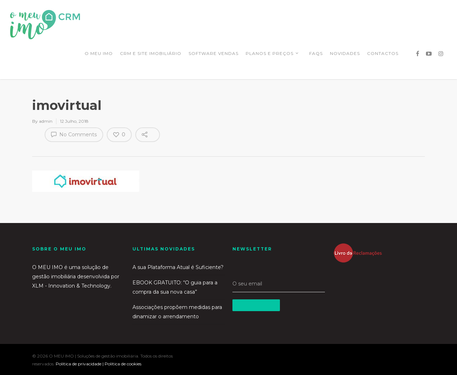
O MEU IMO (99, 53)
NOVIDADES (345, 53)
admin (45, 121)
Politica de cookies (123, 363)
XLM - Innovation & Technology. (71, 286)
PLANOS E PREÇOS (272, 54)
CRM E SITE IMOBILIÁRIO (150, 53)
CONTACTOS (382, 53)
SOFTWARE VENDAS (213, 53)
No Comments (74, 134)
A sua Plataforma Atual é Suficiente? (178, 267)
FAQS (316, 53)
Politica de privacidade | (80, 363)
